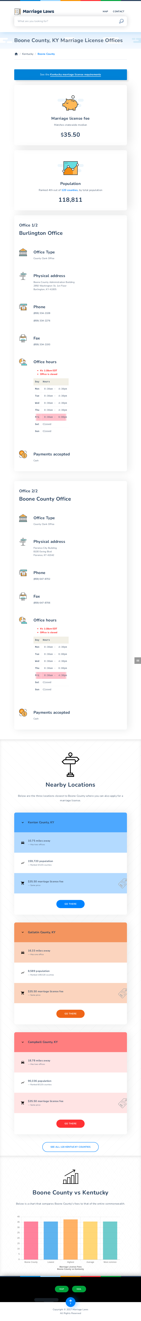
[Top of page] (70, 1302)
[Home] (16, 54)
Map (105, 11)
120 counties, (70, 190)
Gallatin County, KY (42, 932)
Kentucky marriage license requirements (75, 74)
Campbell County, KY (43, 1042)
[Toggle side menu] (137, 660)
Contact (118, 11)
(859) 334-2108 (41, 313)
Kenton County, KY (41, 822)
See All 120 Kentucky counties (70, 1146)
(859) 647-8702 (41, 579)
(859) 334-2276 (41, 320)
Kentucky (27, 54)
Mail (79, 1289)
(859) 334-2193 (41, 344)
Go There (71, 904)
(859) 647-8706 (41, 602)
